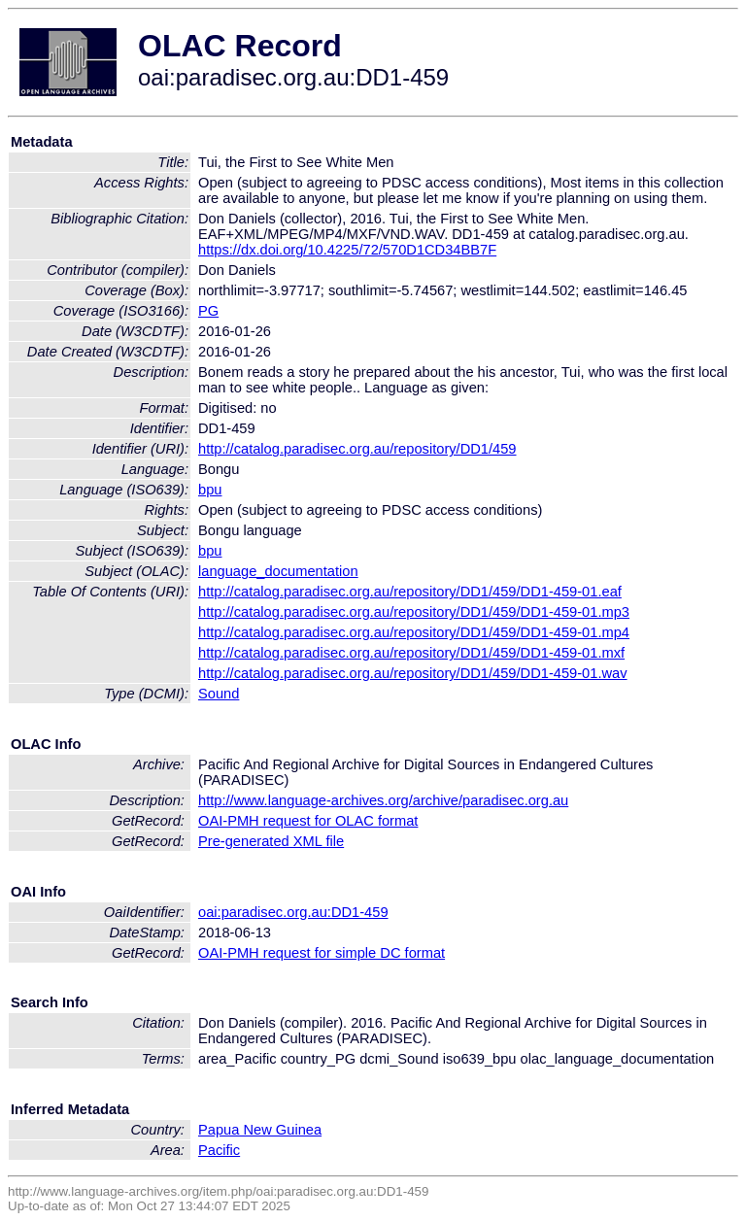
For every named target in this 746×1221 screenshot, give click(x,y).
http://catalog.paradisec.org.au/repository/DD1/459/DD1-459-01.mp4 (413, 632)
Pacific (219, 1150)
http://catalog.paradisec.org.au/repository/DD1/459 (357, 449)
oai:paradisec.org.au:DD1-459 (293, 912)
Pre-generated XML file (271, 841)
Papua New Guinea (260, 1129)
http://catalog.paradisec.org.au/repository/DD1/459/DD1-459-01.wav (412, 673)
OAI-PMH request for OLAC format (308, 821)
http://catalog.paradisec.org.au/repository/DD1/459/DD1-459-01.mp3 (413, 612)
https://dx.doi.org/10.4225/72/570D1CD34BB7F (347, 249)
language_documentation (278, 571)
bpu (209, 489)
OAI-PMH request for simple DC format (321, 953)
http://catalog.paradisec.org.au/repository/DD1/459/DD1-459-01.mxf (411, 653)
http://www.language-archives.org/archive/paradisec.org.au (383, 800)
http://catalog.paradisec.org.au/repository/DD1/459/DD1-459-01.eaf (410, 591)
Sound (218, 693)
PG (208, 311)
